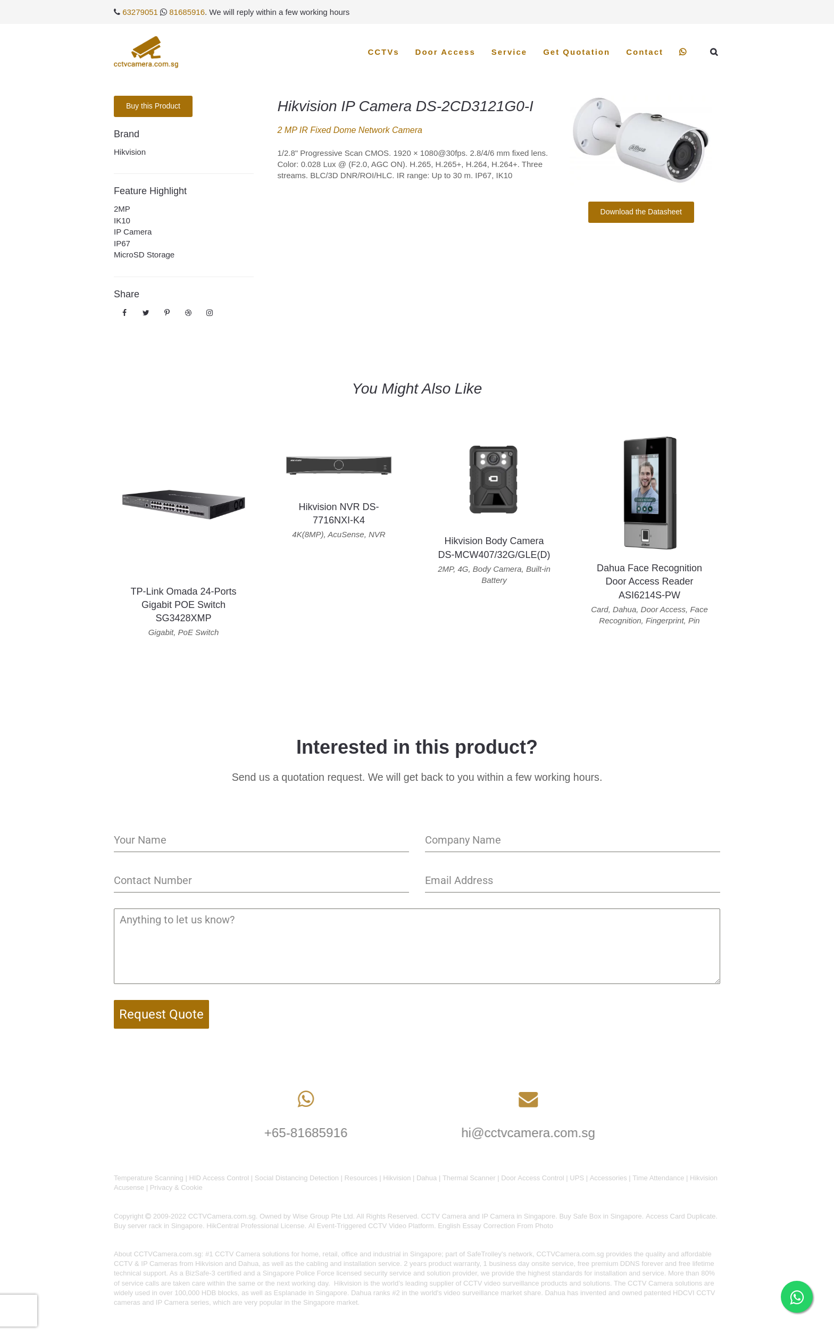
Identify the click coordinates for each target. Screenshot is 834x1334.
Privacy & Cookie (176, 1187)
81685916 (187, 11)
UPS (577, 1178)
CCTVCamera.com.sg (168, 1254)
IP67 (122, 243)
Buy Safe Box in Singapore (600, 1216)
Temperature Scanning (149, 1178)
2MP (122, 208)
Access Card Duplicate (681, 1216)
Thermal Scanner (469, 1178)
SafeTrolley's (486, 1254)
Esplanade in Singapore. (311, 1293)
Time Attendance (658, 1178)
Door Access (445, 51)
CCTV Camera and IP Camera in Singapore (488, 1216)
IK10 (122, 220)
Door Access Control (532, 1178)
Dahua (426, 1178)
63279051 (140, 11)
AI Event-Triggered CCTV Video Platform (371, 1226)
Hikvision (130, 151)
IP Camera (133, 231)
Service (509, 51)
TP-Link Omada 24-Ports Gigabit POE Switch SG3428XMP (183, 604)
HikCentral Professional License (255, 1226)
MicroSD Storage (144, 254)
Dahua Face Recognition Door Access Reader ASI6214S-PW (649, 581)
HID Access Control (219, 1178)
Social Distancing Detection (297, 1178)
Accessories (608, 1178)
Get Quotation (576, 51)
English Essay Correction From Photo (495, 1226)
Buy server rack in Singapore (158, 1226)
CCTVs (383, 51)
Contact (644, 51)
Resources (361, 1178)
